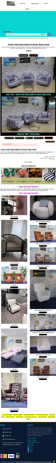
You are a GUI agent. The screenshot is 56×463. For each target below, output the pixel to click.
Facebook (31, 446)
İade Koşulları (31, 444)
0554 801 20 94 (19, 138)
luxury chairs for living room (31, 416)
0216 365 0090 (9, 138)
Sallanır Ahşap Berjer (14, 216)
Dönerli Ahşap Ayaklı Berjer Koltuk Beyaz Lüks (43, 310)
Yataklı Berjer (14, 369)
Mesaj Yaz (29, 138)
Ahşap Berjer (14, 325)
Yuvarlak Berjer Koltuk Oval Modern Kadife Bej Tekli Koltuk (43, 332)
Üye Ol (48, 39)
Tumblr (30, 451)
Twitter (30, 447)
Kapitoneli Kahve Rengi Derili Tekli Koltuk (43, 243)
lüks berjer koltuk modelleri (42, 414)
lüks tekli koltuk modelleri (29, 414)
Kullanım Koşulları (32, 438)
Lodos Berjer (14, 285)
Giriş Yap (53, 39)
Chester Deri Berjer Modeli (14, 409)
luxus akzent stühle (42, 416)
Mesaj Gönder (23, 55)
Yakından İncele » (14, 218)
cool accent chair (19, 416)
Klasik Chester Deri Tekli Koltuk (43, 377)
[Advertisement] (28, 21)
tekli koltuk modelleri (17, 414)
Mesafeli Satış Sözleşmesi (33, 442)
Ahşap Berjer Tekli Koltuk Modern (43, 266)
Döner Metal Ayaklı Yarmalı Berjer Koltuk (43, 354)
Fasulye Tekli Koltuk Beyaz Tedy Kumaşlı (43, 221)
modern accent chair (10, 416)
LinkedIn (30, 449)
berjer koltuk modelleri (7, 414)
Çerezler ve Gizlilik (32, 440)
